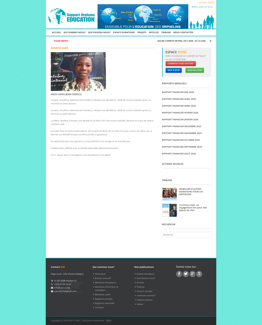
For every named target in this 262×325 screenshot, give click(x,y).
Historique (100, 273)
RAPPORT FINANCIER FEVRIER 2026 (180, 112)
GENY (108, 320)
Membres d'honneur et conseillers (106, 288)
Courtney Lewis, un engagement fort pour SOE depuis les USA (193, 207)
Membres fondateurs (105, 282)
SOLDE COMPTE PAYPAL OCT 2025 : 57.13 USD (204, 40)
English (211, 2)
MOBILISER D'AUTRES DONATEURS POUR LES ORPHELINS (191, 191)
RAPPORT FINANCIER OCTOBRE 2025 (181, 139)
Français (202, 2)
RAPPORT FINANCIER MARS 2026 (179, 105)
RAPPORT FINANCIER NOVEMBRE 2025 (182, 133)
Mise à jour (174, 70)
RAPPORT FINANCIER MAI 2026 (178, 92)
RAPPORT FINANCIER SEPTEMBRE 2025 (182, 146)
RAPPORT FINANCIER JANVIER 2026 (180, 119)
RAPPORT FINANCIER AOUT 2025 (179, 153)
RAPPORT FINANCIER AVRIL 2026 (179, 98)
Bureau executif (103, 278)
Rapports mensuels (104, 303)
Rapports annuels (104, 298)
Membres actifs (102, 294)
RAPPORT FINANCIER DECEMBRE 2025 (181, 126)
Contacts (99, 307)
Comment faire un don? (181, 63)
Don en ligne (195, 70)
